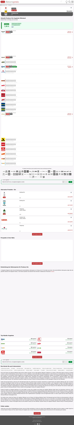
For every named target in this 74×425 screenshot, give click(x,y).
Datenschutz (39, 420)
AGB (36, 420)
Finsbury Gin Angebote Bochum (57, 368)
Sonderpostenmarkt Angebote (5, 368)
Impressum (34, 420)
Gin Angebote (43, 370)
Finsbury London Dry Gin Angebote (51, 370)
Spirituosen (16, 389)
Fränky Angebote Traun (27, 368)
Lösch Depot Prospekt (20, 368)
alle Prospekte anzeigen (37, 263)
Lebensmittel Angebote (69, 370)
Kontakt (33, 421)
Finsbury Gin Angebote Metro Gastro (19, 370)
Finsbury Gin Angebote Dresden (46, 368)
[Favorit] (71, 8)
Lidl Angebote (13, 368)
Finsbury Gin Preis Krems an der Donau (7, 370)
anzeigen (52, 271)
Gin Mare (58, 392)
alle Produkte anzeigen (37, 234)
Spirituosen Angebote (29, 370)
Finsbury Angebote (36, 370)
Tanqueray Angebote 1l (61, 370)
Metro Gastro (34, 385)
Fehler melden (37, 413)
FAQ (35, 421)
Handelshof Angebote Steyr (37, 368)
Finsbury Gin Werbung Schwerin (68, 368)
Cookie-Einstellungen (39, 421)
